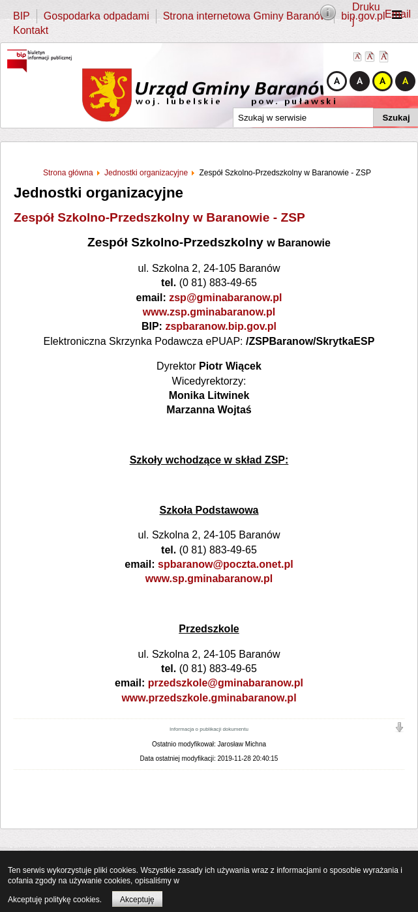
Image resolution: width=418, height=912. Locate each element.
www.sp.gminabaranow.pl (209, 578)
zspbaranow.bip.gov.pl (220, 326)
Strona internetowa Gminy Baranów (245, 16)
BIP (21, 16)
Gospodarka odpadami (96, 16)
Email (398, 14)
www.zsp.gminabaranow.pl (209, 311)
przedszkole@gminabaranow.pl (225, 682)
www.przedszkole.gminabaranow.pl (208, 697)
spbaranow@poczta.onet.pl (225, 564)
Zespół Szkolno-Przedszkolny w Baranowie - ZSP (159, 217)
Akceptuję (137, 899)
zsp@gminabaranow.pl (225, 297)
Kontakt (30, 30)
